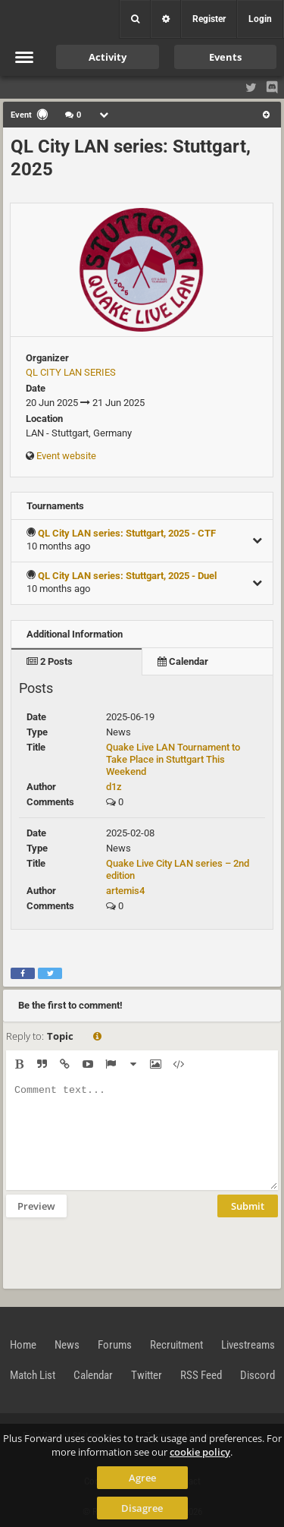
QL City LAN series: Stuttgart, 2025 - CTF (127, 533)
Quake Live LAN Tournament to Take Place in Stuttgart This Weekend (173, 759)
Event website (66, 455)
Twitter (146, 1375)
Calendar (183, 661)
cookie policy (200, 1452)
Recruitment (176, 1345)
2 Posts (50, 661)
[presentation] (121, 1251)
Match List (32, 1375)
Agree (142, 1477)
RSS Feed (201, 1375)
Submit (247, 1206)
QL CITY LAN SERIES (71, 372)
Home (23, 1345)
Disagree (142, 1508)
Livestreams (248, 1345)
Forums (115, 1345)
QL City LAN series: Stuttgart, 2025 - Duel (127, 575)
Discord (257, 1375)
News (67, 1345)
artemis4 (125, 890)
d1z (114, 786)
